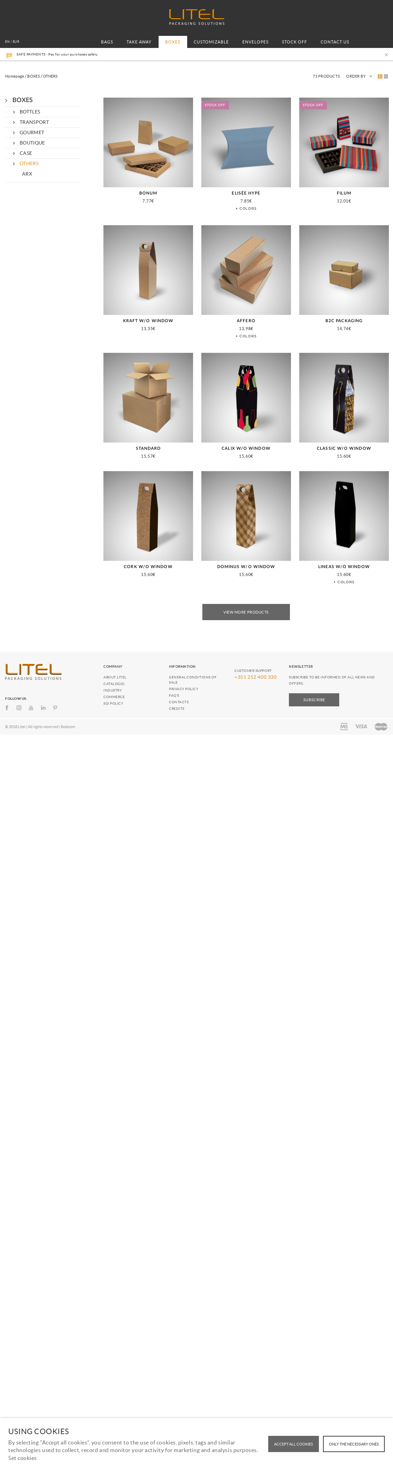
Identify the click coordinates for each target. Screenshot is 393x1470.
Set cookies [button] (22, 1458)
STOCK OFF (294, 42)
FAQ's (174, 695)
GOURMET (32, 132)
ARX (27, 174)
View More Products (246, 612)
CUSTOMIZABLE (211, 42)
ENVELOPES (255, 42)
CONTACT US (335, 42)
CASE (26, 153)
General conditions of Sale (192, 679)
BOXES (172, 42)
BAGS (107, 42)
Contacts (179, 702)
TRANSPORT (34, 122)
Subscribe (314, 700)
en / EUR (12, 41)
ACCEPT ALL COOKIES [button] (293, 1444)
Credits (176, 709)
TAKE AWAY (139, 42)
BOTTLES (30, 112)
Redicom (68, 727)
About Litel (115, 677)
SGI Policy (113, 703)
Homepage (14, 76)
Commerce (114, 697)
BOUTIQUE (32, 143)
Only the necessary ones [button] (354, 1444)
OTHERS (29, 163)
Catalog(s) (113, 684)
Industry (112, 690)
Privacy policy (184, 689)
